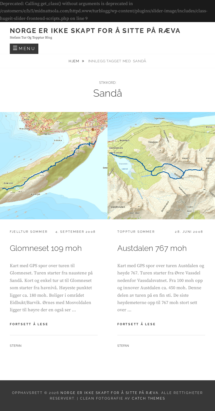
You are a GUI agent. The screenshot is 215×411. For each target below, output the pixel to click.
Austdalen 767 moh (152, 248)
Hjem (74, 61)
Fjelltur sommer (29, 232)
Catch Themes (148, 398)
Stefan (15, 346)
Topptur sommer (136, 232)
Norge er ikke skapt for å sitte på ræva (95, 31)
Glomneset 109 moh (46, 248)
